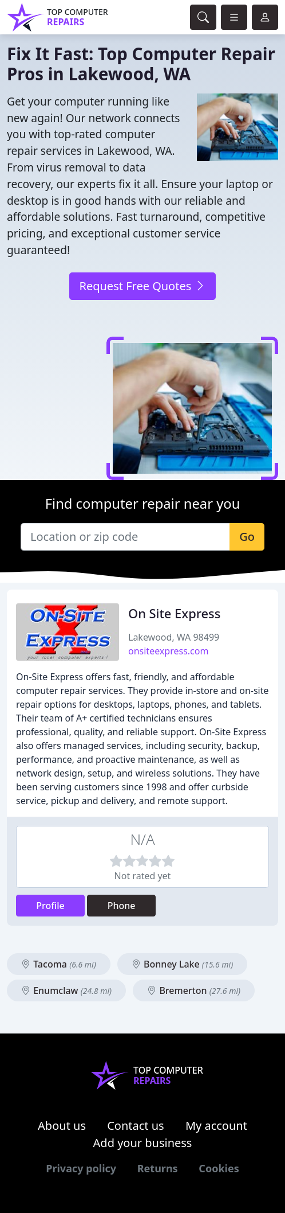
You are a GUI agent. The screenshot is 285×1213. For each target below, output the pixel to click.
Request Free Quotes (142, 286)
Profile (50, 905)
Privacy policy (81, 1168)
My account (216, 1125)
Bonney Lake (182, 964)
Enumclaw (66, 990)
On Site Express (174, 613)
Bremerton (193, 990)
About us (62, 1125)
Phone (122, 905)
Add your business (142, 1142)
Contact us (135, 1125)
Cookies (219, 1168)
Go (247, 536)
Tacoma (58, 964)
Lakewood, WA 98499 (173, 637)
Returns (157, 1168)
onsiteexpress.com (168, 651)
